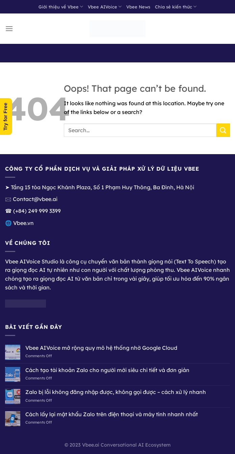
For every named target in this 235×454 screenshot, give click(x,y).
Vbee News (138, 6)
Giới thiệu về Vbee (60, 6)
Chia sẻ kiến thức (176, 6)
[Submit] (223, 130)
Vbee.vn (23, 223)
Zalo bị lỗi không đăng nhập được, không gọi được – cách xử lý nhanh (115, 392)
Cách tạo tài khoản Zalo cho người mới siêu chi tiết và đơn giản (107, 370)
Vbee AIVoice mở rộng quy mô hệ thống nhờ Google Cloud (101, 348)
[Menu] (9, 28)
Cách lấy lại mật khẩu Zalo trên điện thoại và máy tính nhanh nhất (111, 414)
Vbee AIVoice (105, 6)
